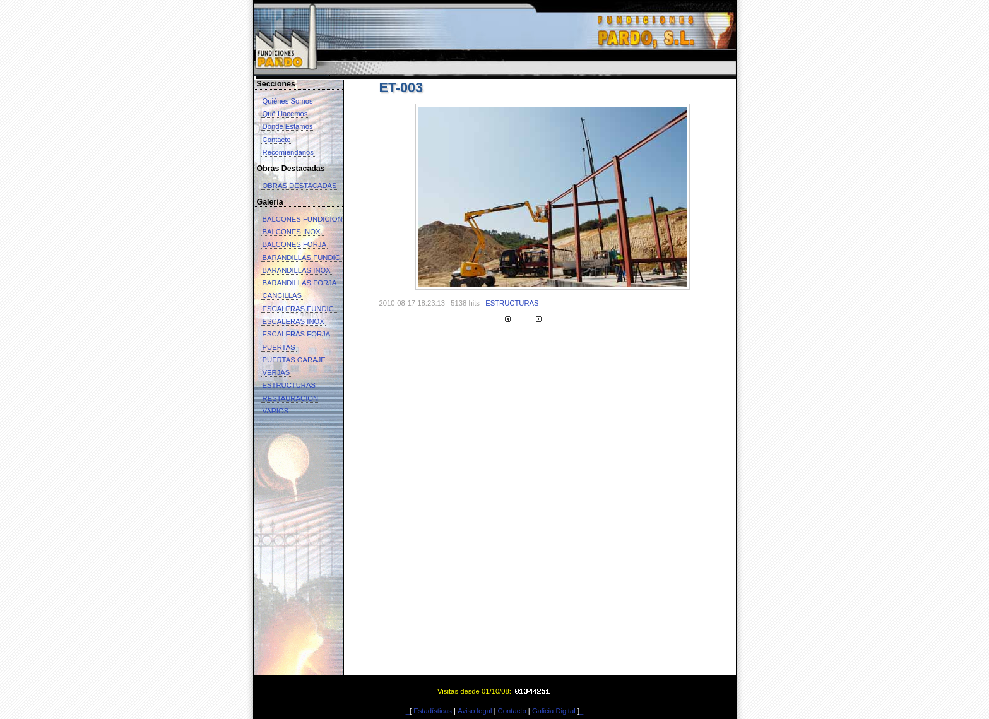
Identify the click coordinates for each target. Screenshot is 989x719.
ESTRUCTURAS (289, 385)
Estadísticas (432, 711)
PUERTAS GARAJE (294, 360)
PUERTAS (279, 347)
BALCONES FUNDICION (303, 219)
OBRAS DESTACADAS (300, 185)
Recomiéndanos (288, 152)
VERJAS (276, 372)
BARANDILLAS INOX (297, 270)
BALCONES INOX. (293, 231)
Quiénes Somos (288, 101)
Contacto (277, 139)
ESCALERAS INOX (293, 321)
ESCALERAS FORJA (297, 334)
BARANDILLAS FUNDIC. (302, 257)
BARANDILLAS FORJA (300, 283)
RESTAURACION (291, 398)
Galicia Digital (554, 711)
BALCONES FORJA (294, 244)
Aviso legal (475, 711)
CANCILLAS (282, 295)
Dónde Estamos (288, 126)
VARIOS (276, 411)
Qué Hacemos (285, 113)
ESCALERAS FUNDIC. (299, 308)
